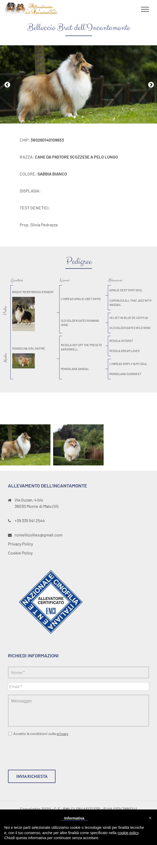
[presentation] (48, 751)
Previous (6, 84)
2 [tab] (82, 117)
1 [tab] (74, 117)
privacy (62, 733)
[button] (150, 818)
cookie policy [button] (127, 833)
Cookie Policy (20, 552)
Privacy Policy (20, 543)
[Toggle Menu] (145, 9)
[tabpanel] (78, 84)
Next (150, 84)
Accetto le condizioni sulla (40, 733)
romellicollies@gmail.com (38, 534)
